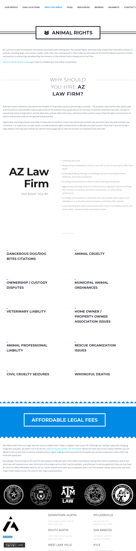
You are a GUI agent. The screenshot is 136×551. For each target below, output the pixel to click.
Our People (11, 7)
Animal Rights (68, 33)
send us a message (25, 62)
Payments (113, 7)
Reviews (99, 7)
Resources (83, 7)
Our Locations (31, 7)
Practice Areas (53, 7)
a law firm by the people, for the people (64, 448)
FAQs (70, 7)
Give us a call (8, 62)
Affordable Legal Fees (65, 420)
